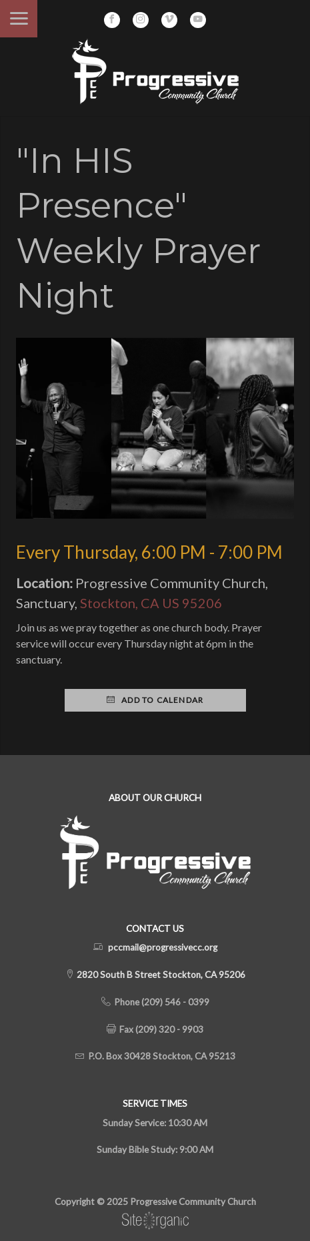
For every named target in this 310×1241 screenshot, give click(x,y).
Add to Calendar (155, 700)
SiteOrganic (155, 1221)
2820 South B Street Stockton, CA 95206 (160, 974)
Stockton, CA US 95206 (151, 603)
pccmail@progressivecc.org (162, 947)
